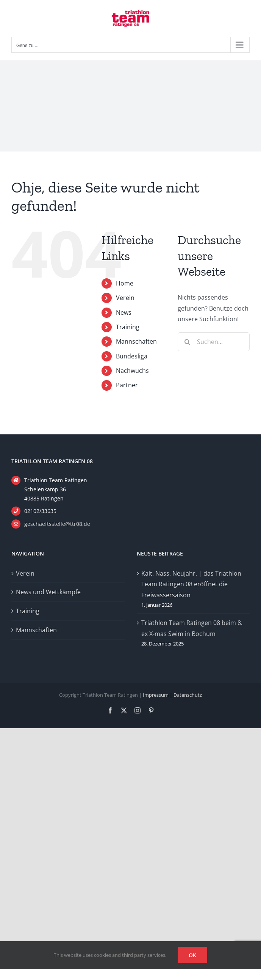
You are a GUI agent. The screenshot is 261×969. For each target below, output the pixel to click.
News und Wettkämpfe (48, 592)
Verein (125, 298)
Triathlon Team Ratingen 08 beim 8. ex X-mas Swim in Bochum (191, 628)
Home (124, 283)
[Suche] (187, 341)
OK (192, 955)
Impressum (156, 694)
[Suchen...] (214, 341)
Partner (127, 385)
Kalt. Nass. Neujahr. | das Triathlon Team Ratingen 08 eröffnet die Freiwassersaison (191, 584)
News (123, 312)
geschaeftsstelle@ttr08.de (57, 523)
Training (127, 327)
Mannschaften (136, 341)
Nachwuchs (132, 370)
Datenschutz (187, 694)
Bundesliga (131, 356)
